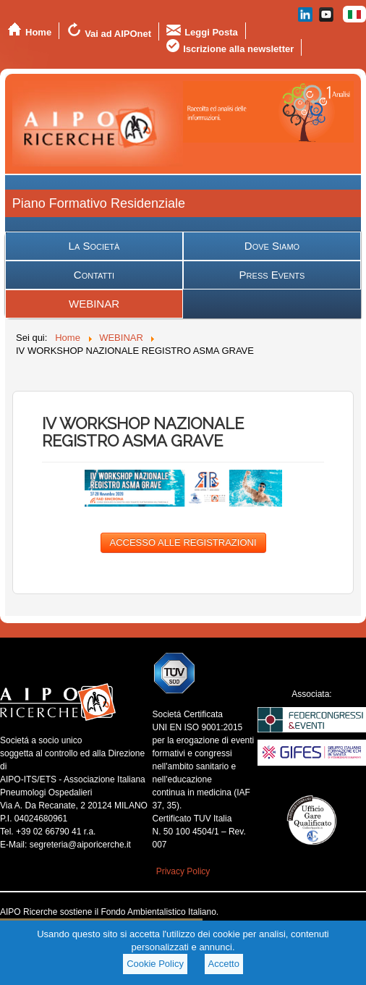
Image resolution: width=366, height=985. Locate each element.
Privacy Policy (183, 871)
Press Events (272, 275)
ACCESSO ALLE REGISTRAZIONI (183, 542)
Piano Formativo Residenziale (98, 203)
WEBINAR (94, 303)
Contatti (94, 275)
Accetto (223, 963)
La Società (94, 246)
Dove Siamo (271, 246)
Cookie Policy (155, 963)
